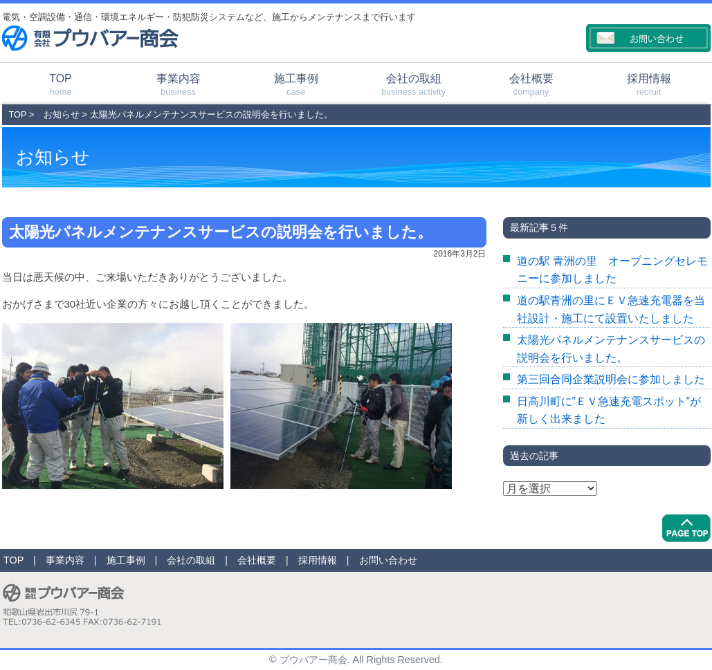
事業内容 (178, 84)
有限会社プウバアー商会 (90, 38)
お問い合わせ (388, 560)
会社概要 (531, 84)
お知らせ (62, 114)
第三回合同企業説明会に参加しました (611, 379)
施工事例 (296, 84)
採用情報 (649, 84)
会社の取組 (414, 84)
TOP (61, 84)
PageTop (686, 528)
